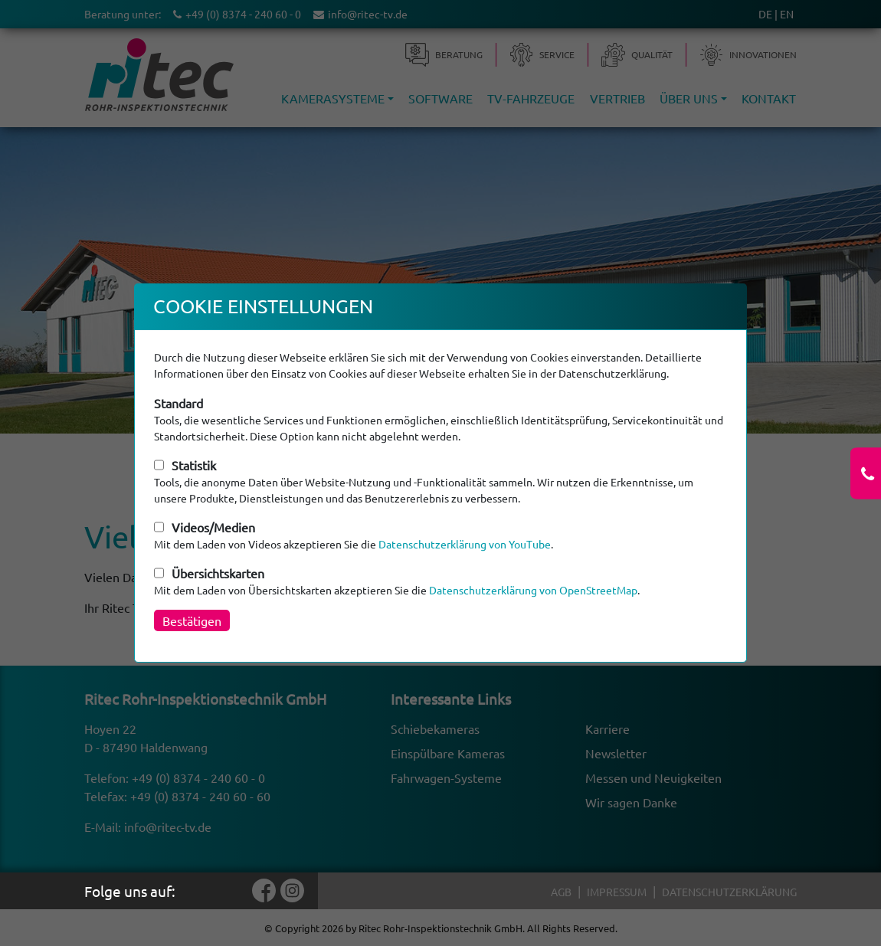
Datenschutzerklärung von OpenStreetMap (533, 590)
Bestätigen (191, 620)
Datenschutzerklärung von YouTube (464, 544)
